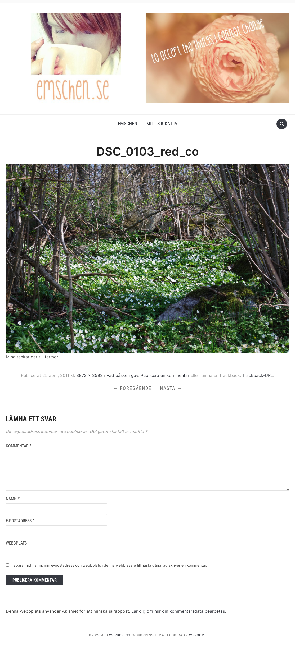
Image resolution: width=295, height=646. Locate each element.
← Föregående (132, 388)
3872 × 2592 (89, 375)
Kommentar (19, 446)
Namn (13, 498)
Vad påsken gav (122, 375)
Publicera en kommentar (165, 375)
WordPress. (120, 635)
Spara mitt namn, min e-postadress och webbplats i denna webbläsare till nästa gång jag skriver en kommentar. (110, 565)
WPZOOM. (197, 635)
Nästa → (171, 388)
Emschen (127, 123)
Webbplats (16, 543)
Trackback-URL (257, 375)
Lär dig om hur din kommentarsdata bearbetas (178, 611)
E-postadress (20, 520)
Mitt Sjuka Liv (161, 123)
